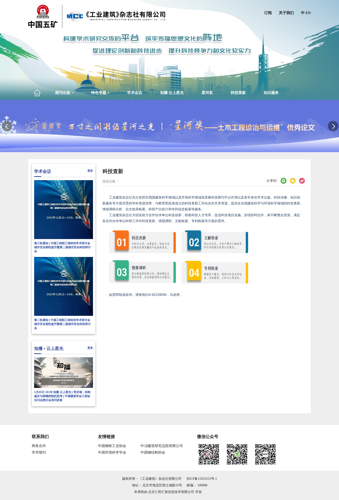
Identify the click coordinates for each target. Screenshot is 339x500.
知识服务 (271, 93)
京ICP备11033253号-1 (201, 478)
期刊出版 (64, 93)
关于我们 (286, 13)
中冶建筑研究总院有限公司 (162, 446)
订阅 (268, 13)
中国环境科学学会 (112, 452)
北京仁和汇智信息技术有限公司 (171, 492)
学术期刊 (39, 452)
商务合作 (39, 446)
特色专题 (100, 93)
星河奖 (207, 93)
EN (308, 13)
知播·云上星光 (172, 93)
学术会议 (134, 93)
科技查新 (238, 93)
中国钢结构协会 (153, 452)
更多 (90, 170)
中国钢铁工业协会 (112, 446)
